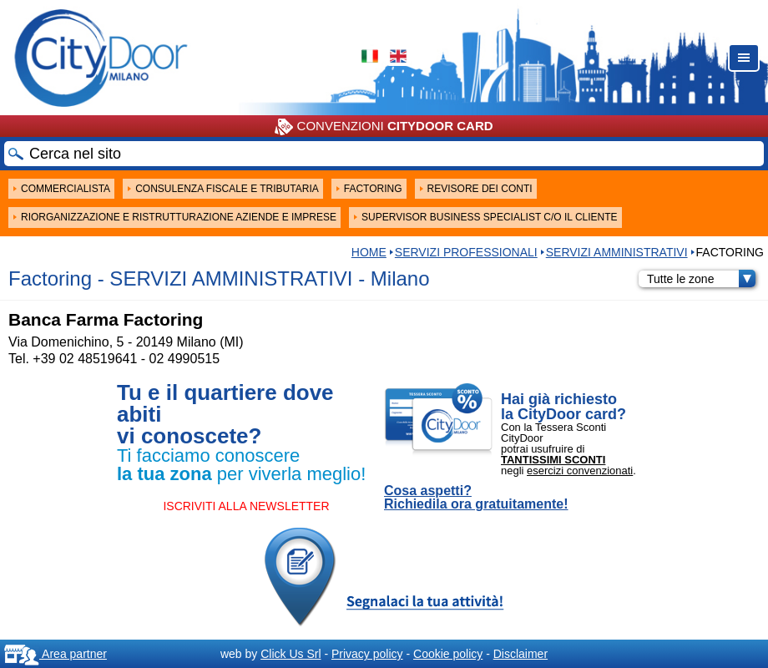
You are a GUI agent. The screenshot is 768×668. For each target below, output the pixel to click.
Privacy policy (367, 653)
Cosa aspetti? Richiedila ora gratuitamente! (476, 497)
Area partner (55, 653)
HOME (369, 252)
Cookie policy (448, 653)
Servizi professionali (466, 252)
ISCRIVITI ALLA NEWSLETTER (246, 506)
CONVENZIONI (384, 127)
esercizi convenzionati (580, 470)
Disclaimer (520, 653)
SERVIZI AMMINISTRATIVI (617, 252)
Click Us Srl (290, 653)
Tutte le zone (701, 279)
